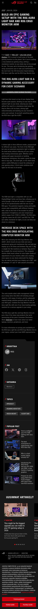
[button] (3, 2)
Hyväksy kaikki (28, 605)
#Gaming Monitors (13, 409)
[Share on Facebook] (6, 369)
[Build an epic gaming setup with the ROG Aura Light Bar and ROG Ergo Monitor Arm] (21, 557)
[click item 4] (22, 544)
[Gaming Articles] (13, 553)
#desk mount (11, 414)
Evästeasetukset (19, 599)
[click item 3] (20, 544)
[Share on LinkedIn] (19, 369)
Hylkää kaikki (10, 605)
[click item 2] (18, 544)
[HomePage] (3, 553)
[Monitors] (25, 553)
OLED (7, 55)
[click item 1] (16, 544)
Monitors (9, 387)
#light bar (25, 414)
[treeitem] (16, 521)
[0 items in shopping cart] (35, 2)
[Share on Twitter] (13, 369)
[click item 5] (24, 544)
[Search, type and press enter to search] (31, 2)
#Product (10, 404)
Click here (9, 320)
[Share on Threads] (26, 369)
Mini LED (15, 55)
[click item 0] (15, 544)
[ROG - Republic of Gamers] (19, 2)
